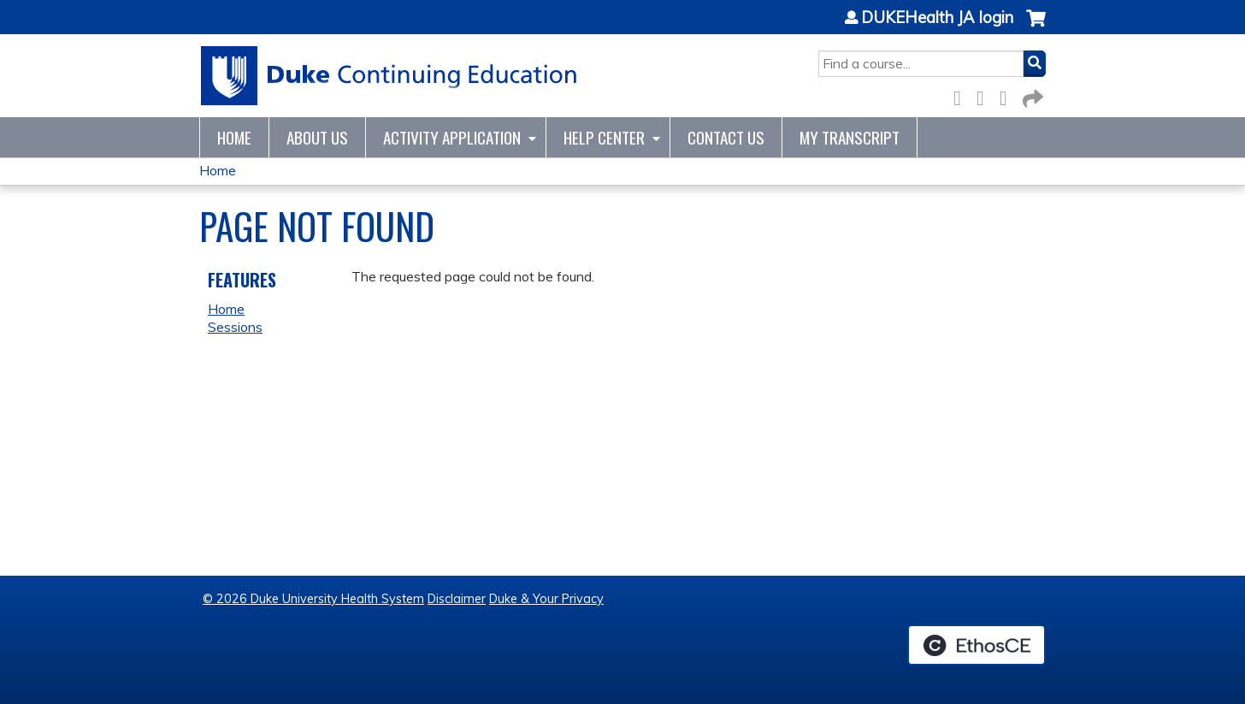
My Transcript (850, 137)
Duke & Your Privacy (546, 598)
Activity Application (452, 137)
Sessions (235, 326)
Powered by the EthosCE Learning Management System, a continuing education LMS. (976, 645)
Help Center (604, 137)
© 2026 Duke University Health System (313, 598)
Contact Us (725, 137)
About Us (317, 137)
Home (234, 137)
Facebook (962, 95)
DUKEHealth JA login (937, 18)
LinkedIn (1008, 95)
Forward (1031, 95)
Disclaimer (457, 598)
